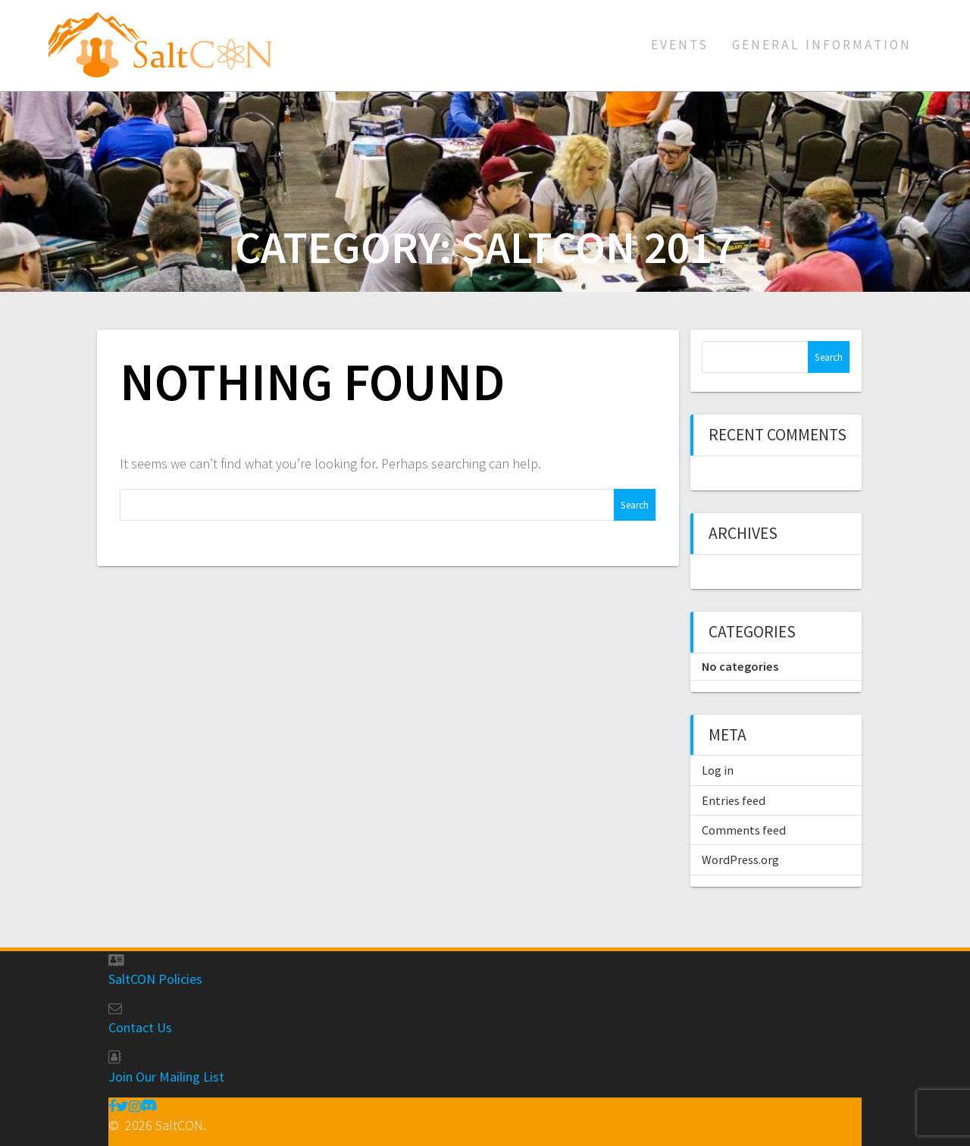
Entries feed (733, 800)
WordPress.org (740, 859)
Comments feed (744, 830)
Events (680, 44)
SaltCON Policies (155, 979)
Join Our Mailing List (166, 1076)
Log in (718, 770)
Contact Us (140, 1027)
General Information (822, 44)
